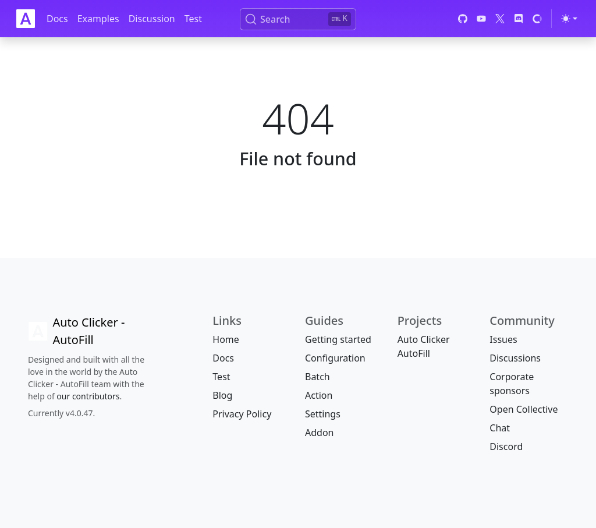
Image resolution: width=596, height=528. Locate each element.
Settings (322, 413)
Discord (506, 446)
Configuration (335, 358)
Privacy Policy (241, 413)
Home (225, 339)
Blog (222, 395)
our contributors (87, 396)
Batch (317, 376)
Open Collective (523, 409)
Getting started (338, 339)
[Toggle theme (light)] (569, 18)
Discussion (152, 18)
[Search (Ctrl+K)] (298, 19)
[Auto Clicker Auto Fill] (25, 18)
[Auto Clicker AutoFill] (90, 331)
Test (193, 18)
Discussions (515, 358)
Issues (503, 339)
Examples (98, 18)
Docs (57, 18)
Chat (499, 427)
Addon (319, 432)
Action (318, 395)
